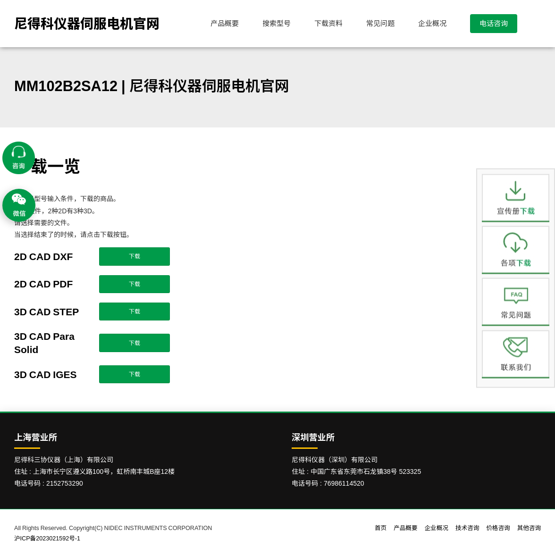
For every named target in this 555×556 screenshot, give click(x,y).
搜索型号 (276, 23)
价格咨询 (498, 528)
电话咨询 (493, 23)
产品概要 (224, 23)
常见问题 (380, 23)
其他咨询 (529, 528)
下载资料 (328, 23)
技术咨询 (467, 528)
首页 (381, 528)
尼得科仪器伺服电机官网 (87, 23)
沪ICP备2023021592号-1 (47, 538)
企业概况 (432, 23)
